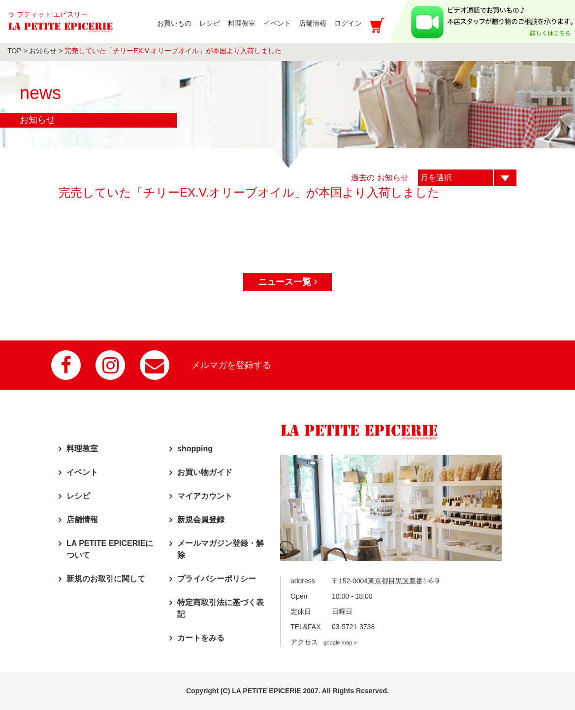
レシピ (78, 496)
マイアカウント (204, 496)
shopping (195, 448)
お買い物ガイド (204, 472)
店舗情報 (82, 519)
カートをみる (200, 638)
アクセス (323, 642)
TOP (14, 51)
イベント (82, 472)
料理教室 (82, 448)
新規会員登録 (200, 519)
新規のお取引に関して (105, 579)
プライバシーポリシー (216, 579)
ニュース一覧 (287, 282)
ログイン (347, 28)
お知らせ (43, 51)
